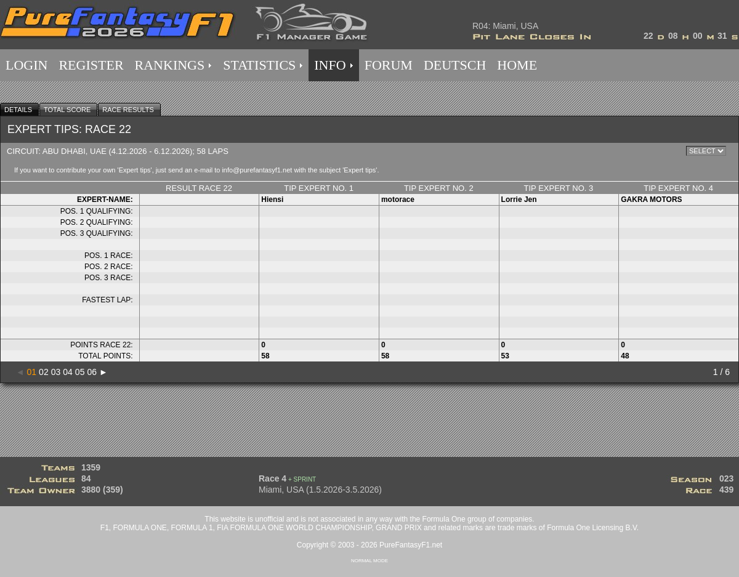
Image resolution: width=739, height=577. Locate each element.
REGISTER (91, 65)
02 (44, 372)
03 (56, 372)
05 (80, 372)
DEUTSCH (455, 65)
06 (92, 372)
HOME (517, 65)
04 (68, 372)
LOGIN (26, 65)
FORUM (389, 65)
